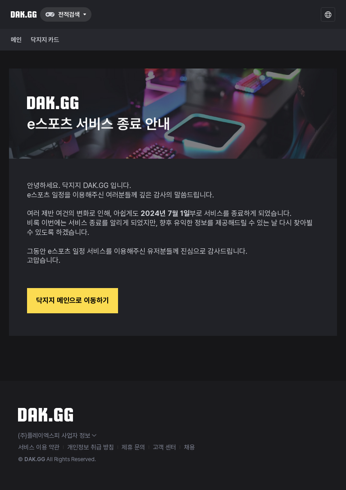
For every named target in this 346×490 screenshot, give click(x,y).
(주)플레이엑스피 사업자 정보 (57, 435)
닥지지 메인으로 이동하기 (72, 300)
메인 (16, 39)
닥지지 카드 (45, 39)
